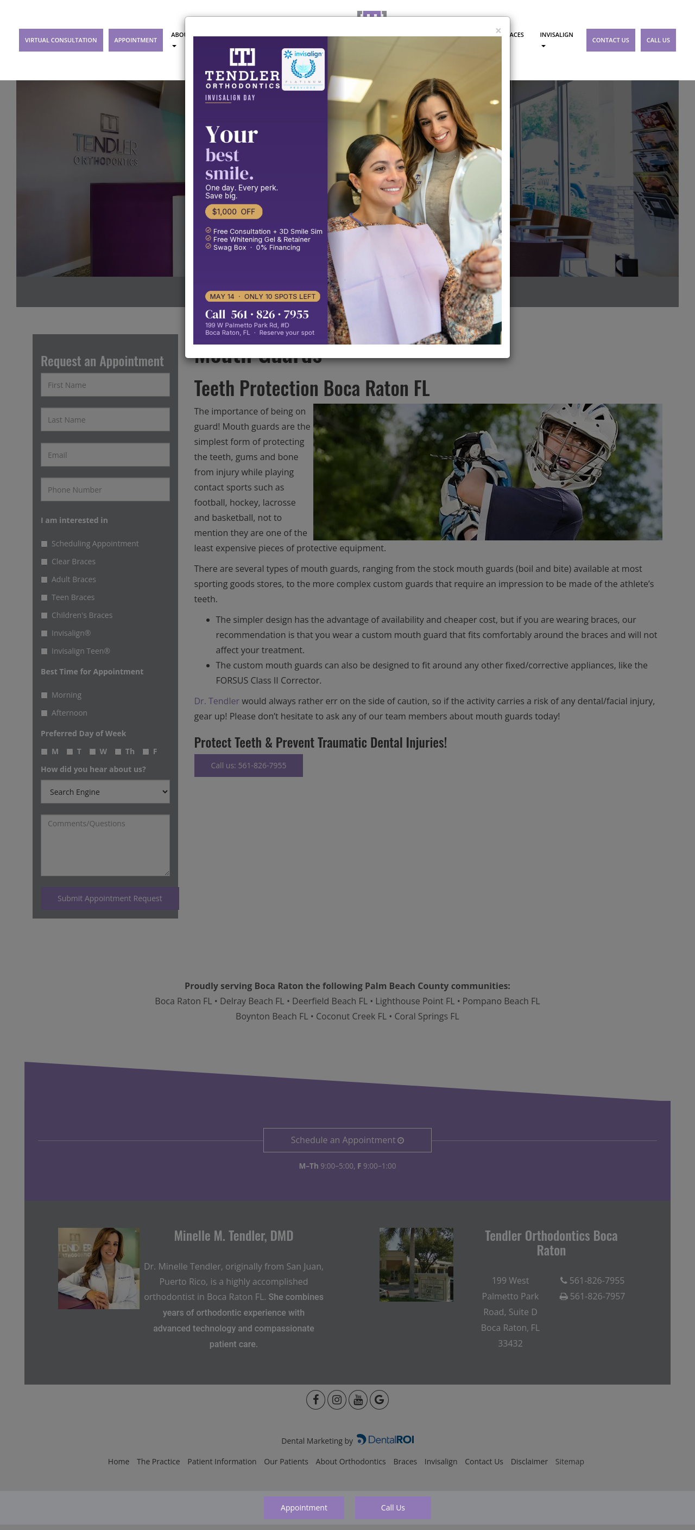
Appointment (304, 1507)
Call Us (393, 1507)
